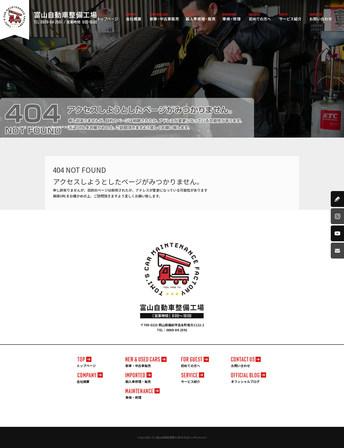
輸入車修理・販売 (200, 17)
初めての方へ (260, 17)
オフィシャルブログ (245, 381)
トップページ (108, 17)
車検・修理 (231, 17)
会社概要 (134, 17)
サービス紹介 (290, 17)
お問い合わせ (321, 17)
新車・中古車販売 (164, 17)
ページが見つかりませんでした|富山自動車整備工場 (44, 127)
